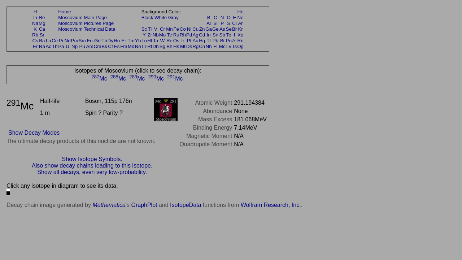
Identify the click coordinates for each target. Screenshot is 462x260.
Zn (202, 29)
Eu (89, 40)
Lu (144, 40)
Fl (215, 46)
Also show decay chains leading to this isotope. (92, 165)
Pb (215, 40)
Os (176, 40)
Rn (240, 40)
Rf (149, 46)
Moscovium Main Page (82, 17)
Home (64, 11)
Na (35, 23)
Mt (183, 46)
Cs (35, 40)
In (209, 35)
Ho (117, 40)
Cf (110, 46)
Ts (234, 46)
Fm (123, 46)
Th (55, 46)
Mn (169, 29)
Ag (195, 35)
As (222, 29)
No (138, 46)
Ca (42, 29)
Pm (74, 40)
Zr (150, 35)
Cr (162, 29)
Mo (162, 35)
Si (215, 23)
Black (147, 17)
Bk (104, 46)
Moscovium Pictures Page (86, 23)
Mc (222, 46)
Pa (61, 46)
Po (229, 40)
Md (131, 46)
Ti (150, 29)
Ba (42, 40)
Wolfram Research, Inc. (271, 205)
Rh (183, 35)
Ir (182, 40)
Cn (202, 46)
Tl (209, 40)
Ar (240, 23)
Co (183, 29)
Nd (68, 40)
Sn (215, 35)
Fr (35, 46)
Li (35, 17)
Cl (234, 23)
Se (229, 29)
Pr (61, 40)
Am (89, 46)
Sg (162, 46)
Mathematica (109, 205)
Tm (130, 40)
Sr (42, 35)
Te (228, 35)
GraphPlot (144, 205)
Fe (176, 29)
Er (123, 40)
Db (156, 46)
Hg (202, 40)
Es (117, 46)
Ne (240, 17)
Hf (149, 40)
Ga (208, 29)
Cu (195, 29)
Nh (209, 46)
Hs (176, 46)
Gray (173, 17)
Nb (156, 35)
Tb (104, 40)
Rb (35, 35)
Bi (222, 40)
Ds (189, 46)
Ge (215, 29)
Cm (97, 46)
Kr (240, 29)
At (234, 40)
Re (169, 40)
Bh (169, 46)
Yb (138, 40)
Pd (189, 35)
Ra (42, 46)
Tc (169, 35)
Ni (189, 29)
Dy (110, 40)
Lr (144, 46)
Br (234, 29)
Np (74, 46)
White (160, 17)
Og (240, 46)
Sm (82, 40)
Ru (176, 35)
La (48, 40)
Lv (228, 46)
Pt (189, 40)
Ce (55, 40)
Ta (155, 40)
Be (42, 17)
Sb (222, 35)
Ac (49, 46)
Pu (82, 46)
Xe (240, 35)
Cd (202, 35)
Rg (195, 46)
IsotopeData (185, 205)
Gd (97, 40)
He (240, 11)
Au (195, 40)
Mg (42, 23)
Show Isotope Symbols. (92, 159)
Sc (144, 29)
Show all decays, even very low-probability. (92, 172)
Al (208, 23)
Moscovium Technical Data (86, 29)
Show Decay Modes (34, 133)
